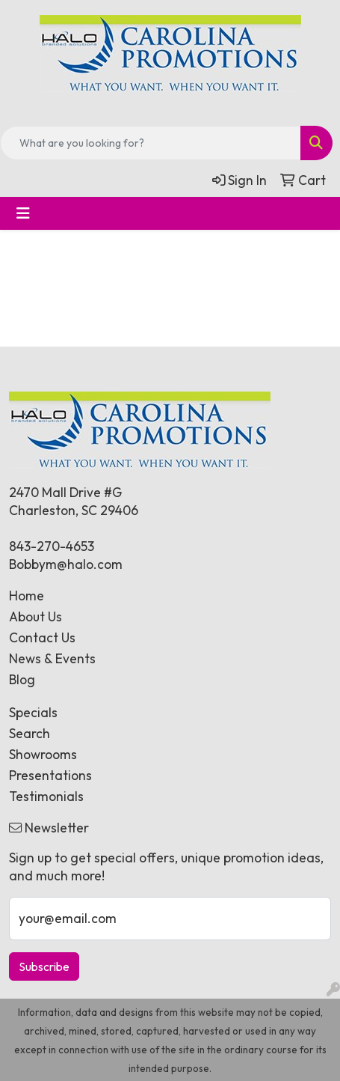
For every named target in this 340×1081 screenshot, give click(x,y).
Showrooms (43, 754)
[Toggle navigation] (23, 213)
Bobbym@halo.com (66, 564)
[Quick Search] (150, 143)
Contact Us (42, 638)
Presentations (50, 775)
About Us (35, 617)
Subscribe (44, 966)
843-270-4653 (51, 546)
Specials (33, 712)
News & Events (52, 659)
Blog (22, 680)
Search (29, 733)
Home (26, 596)
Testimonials (46, 796)
